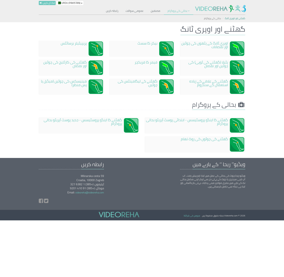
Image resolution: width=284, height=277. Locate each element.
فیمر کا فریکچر (146, 62)
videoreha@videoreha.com (89, 192)
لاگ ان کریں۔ (47, 3)
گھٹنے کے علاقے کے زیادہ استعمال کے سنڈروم (208, 83)
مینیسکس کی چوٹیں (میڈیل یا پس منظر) (64, 83)
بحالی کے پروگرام (179, 10)
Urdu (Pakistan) (69, 3)
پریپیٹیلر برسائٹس (74, 43)
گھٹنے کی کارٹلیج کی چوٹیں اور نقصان (65, 64)
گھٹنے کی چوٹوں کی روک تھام (204, 139)
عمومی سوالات (134, 10)
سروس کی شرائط (192, 215)
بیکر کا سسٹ (147, 43)
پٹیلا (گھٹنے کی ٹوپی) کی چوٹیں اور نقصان (208, 64)
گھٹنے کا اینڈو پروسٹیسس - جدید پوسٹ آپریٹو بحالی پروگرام (83, 122)
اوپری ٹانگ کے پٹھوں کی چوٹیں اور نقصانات (204, 45)
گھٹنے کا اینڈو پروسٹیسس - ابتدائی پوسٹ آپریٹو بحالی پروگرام (187, 122)
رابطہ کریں (112, 10)
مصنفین (155, 10)
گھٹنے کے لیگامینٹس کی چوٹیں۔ (137, 83)
